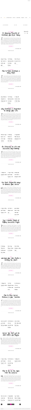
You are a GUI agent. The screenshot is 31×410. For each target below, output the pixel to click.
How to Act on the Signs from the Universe (10, 371)
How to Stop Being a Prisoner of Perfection (10, 248)
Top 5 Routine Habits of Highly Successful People (11, 221)
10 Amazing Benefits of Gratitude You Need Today (11, 34)
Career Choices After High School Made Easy (18, 323)
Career (26, 17)
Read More (10, 46)
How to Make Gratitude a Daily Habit (11, 72)
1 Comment (13, 150)
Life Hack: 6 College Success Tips (10, 210)
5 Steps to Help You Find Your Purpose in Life (10, 174)
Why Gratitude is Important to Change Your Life (4, 99)
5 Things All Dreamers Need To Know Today (17, 99)
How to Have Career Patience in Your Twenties (11, 296)
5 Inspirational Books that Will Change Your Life (17, 137)
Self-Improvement (9, 17)
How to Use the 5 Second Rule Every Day (4, 398)
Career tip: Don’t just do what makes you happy (4, 323)
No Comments (13, 36)
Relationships (18, 17)
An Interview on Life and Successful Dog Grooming (11, 147)
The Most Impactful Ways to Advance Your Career (10, 183)
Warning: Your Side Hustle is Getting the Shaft (18, 174)
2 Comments (13, 374)
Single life (22, 17)
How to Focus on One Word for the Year (17, 61)
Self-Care (14, 17)
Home (4, 17)
